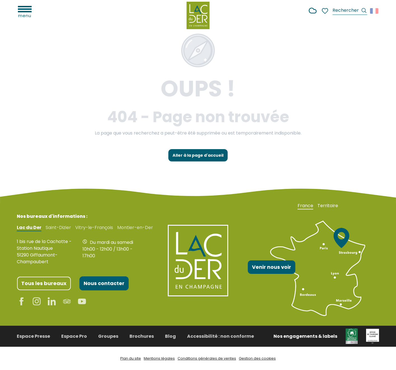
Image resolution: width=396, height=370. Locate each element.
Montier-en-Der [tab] (135, 227)
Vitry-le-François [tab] (94, 227)
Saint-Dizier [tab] (58, 227)
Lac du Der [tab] (29, 227)
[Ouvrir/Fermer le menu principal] (25, 11)
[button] (350, 11)
